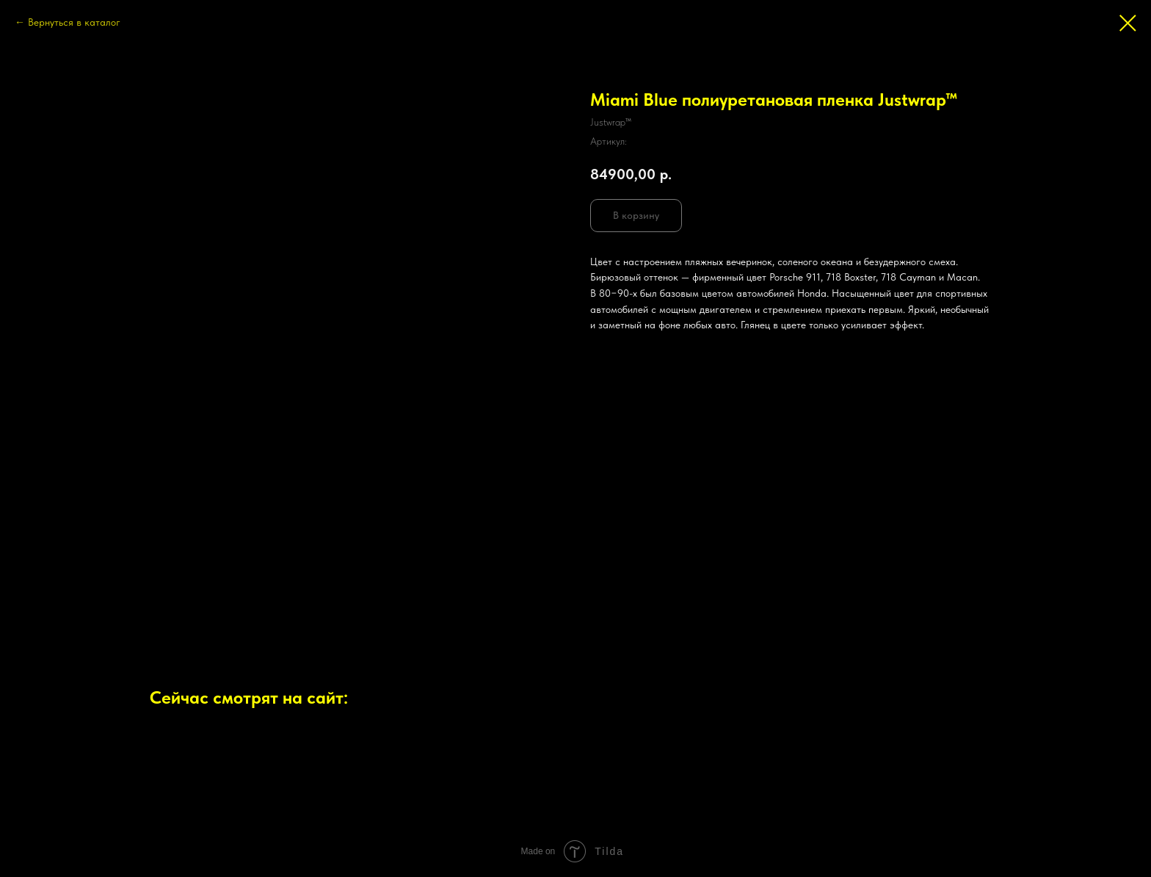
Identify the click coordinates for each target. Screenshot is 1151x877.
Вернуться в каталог (74, 22)
